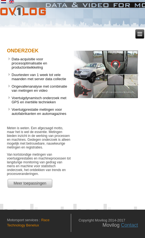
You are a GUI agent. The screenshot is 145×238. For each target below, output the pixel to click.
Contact (129, 225)
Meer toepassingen (29, 183)
